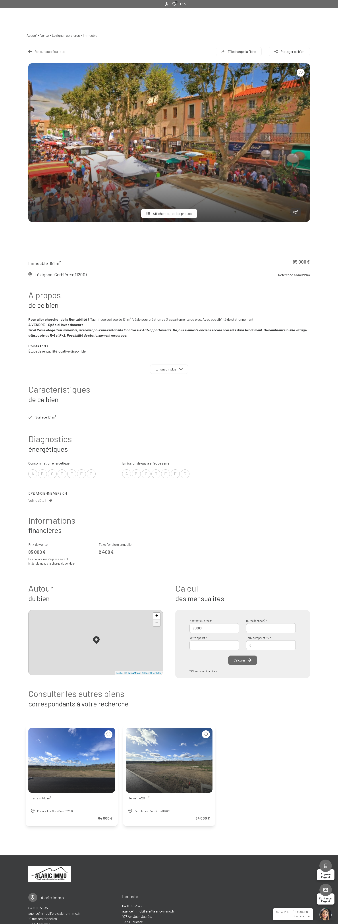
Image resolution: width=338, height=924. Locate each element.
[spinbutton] (271, 645)
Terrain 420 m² (139, 798)
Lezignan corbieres (66, 35)
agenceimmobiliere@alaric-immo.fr (54, 913)
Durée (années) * (256, 621)
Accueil (32, 35)
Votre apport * (198, 638)
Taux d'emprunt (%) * (258, 638)
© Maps (132, 673)
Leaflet (119, 673)
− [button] (156, 622)
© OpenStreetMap (152, 673)
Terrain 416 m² (41, 798)
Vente (44, 35)
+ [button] (156, 616)
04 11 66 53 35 (38, 908)
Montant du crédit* (200, 621)
